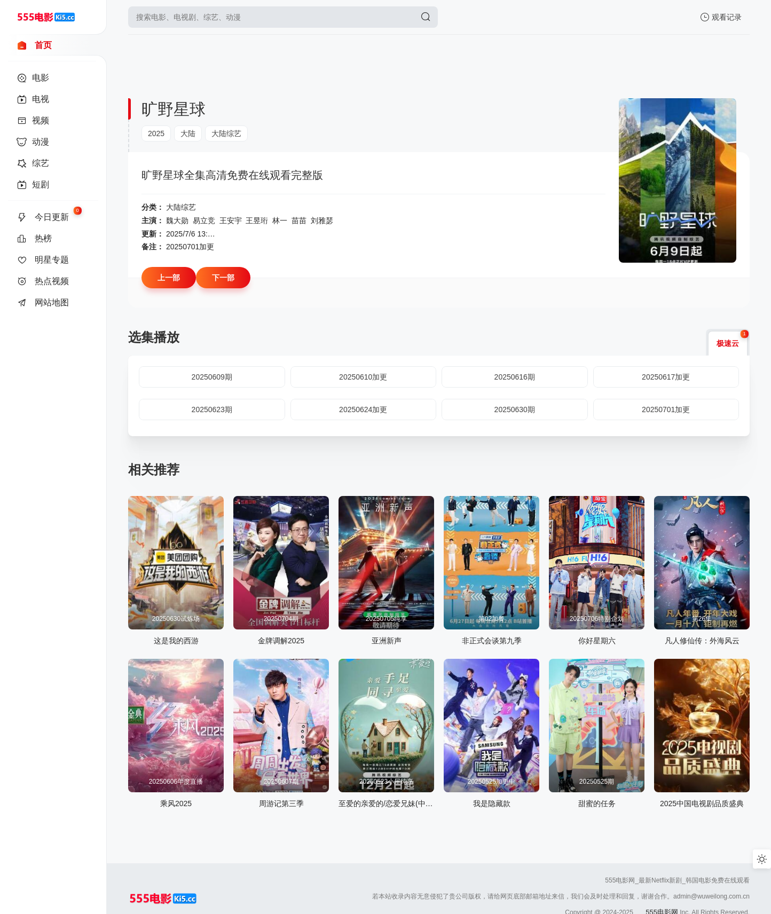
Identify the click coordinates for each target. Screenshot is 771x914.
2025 (156, 133)
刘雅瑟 (322, 220)
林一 (279, 220)
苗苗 (299, 220)
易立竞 (204, 220)
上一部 (169, 277)
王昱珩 (257, 220)
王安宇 (230, 220)
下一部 (223, 277)
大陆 (187, 133)
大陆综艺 (226, 133)
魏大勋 (177, 220)
